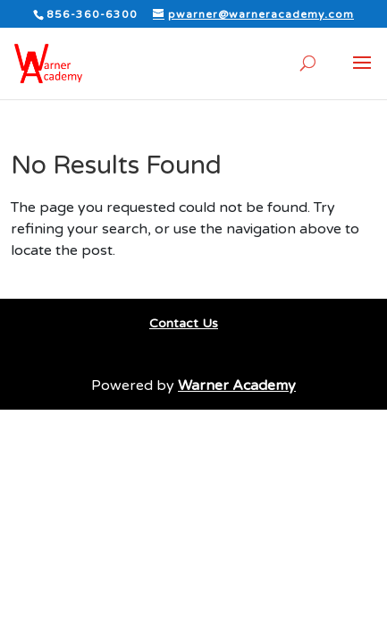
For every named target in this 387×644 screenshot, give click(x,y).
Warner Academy (237, 385)
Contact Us (183, 323)
